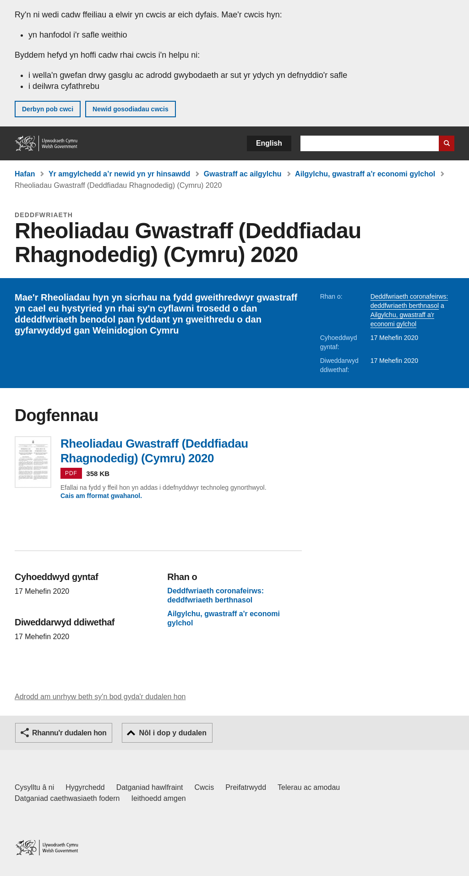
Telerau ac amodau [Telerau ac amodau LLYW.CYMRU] (309, 787)
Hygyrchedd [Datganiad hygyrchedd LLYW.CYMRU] (84, 787)
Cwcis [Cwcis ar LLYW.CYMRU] (204, 787)
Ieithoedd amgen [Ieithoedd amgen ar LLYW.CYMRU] (158, 798)
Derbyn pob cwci (47, 109)
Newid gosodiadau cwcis (131, 109)
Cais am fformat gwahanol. (101, 495)
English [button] (269, 143)
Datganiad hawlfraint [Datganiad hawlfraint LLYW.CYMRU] (149, 787)
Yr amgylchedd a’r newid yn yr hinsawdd (119, 174)
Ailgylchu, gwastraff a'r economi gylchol (365, 174)
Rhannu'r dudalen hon (69, 733)
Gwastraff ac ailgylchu (243, 174)
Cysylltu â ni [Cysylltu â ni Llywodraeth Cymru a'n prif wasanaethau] (34, 787)
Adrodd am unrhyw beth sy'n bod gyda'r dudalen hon (100, 697)
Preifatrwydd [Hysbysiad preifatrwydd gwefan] (245, 787)
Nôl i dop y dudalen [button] (173, 733)
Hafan (25, 174)
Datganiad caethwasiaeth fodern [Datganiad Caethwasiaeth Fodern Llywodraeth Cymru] (67, 798)
